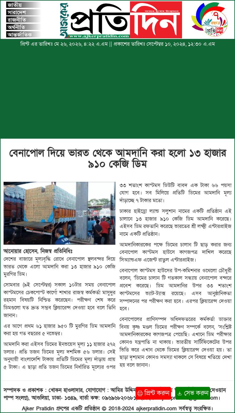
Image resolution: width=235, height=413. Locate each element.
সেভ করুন (192, 393)
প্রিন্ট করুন (153, 393)
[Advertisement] (117, 95)
